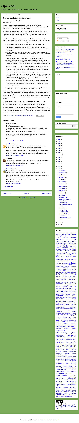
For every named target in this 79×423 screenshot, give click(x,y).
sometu (67, 353)
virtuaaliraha (65, 387)
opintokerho (58, 328)
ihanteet (69, 270)
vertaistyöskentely (71, 384)
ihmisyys (74, 270)
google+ (58, 266)
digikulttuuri (58, 249)
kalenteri (58, 282)
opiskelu (66, 328)
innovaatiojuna (59, 273)
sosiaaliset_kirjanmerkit (61, 356)
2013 (59, 157)
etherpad (74, 257)
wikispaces (59, 391)
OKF (62, 320)
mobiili (74, 311)
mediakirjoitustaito (60, 307)
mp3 (64, 314)
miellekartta (73, 308)
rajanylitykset (68, 345)
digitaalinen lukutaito (62, 250)
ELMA (70, 255)
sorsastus (74, 353)
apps (69, 237)
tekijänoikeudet (60, 363)
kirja (75, 286)
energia (74, 256)
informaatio (67, 272)
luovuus (74, 301)
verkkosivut (58, 379)
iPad (57, 275)
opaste (63, 321)
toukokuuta (62, 186)
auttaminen (67, 239)
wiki (63, 390)
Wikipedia (74, 390)
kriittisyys (66, 291)
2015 (59, 152)
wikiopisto (68, 390)
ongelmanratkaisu (72, 320)
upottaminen (64, 375)
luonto (64, 301)
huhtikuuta (62, 188)
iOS (75, 273)
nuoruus (74, 317)
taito (57, 360)
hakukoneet (67, 266)
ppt (75, 342)
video (57, 386)
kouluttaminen (59, 291)
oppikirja (74, 328)
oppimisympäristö (60, 336)
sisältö (68, 348)
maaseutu (69, 303)
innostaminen (73, 272)
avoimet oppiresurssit (61, 241)
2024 (59, 139)
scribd (57, 348)
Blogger (56, 419)
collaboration (73, 246)
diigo (64, 253)
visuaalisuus (73, 387)
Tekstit (59, 38)
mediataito (58, 308)
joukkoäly (58, 281)
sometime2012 (59, 353)
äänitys (70, 396)
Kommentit (60, 41)
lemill (64, 297)
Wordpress (66, 391)
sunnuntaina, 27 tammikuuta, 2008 (14, 140)
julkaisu (65, 281)
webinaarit (58, 390)
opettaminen (60, 325)
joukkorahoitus (64, 279)
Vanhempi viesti (46, 193)
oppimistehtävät (59, 335)
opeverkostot (70, 326)
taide (75, 359)
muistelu (67, 314)
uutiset (69, 375)
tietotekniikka (60, 368)
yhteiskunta (73, 391)
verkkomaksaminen (72, 378)
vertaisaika (73, 383)
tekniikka (67, 363)
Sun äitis (59, 357)
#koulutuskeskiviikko (60, 233)
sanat (71, 346)
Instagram (66, 273)
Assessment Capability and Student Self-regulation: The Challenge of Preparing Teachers (65, 51)
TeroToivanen (63, 364)
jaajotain (65, 278)
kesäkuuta (62, 184)
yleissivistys (74, 394)
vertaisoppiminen (60, 384)
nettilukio (65, 317)
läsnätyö (63, 303)
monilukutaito (73, 313)
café (73, 244)
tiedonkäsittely (67, 366)
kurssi (64, 293)
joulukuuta (62, 170)
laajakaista (67, 295)
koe (75, 288)
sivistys (74, 348)
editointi (63, 255)
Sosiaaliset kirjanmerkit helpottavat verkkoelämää (65, 201)
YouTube (58, 396)
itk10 (57, 276)
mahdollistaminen (59, 304)
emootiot (62, 256)
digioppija (74, 249)
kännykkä (68, 294)
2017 (59, 148)
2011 (59, 161)
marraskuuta (62, 172)
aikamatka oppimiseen (70, 234)
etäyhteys (73, 259)
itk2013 (71, 276)
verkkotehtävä (65, 379)
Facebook (64, 261)
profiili (60, 343)
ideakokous (65, 269)
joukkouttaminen (72, 279)
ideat (69, 269)
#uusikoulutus (73, 233)
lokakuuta (62, 175)
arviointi (74, 237)
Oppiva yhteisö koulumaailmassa (64, 211)
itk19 (60, 276)
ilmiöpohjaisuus (60, 272)
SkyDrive (58, 349)
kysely (62, 294)
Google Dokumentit (61, 264)
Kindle (70, 286)
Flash (57, 263)
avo (74, 239)
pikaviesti (62, 341)
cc (56, 246)
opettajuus (73, 323)
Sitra (72, 348)
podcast (58, 342)
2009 (59, 166)
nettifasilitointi (72, 316)
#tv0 (67, 233)
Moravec (61, 314)
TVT (57, 374)
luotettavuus (69, 301)
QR (60, 345)
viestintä (74, 386)
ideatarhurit (74, 269)
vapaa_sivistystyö (72, 377)
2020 (59, 141)
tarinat (66, 360)
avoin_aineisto (72, 241)
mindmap (74, 310)
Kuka (57, 20)
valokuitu (74, 375)
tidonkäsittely (73, 364)
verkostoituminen (71, 381)
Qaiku (57, 345)
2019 (59, 143)
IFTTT (64, 270)
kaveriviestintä (68, 283)
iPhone (61, 275)
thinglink (68, 364)
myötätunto (64, 316)
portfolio (67, 342)
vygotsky (70, 388)
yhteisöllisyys (73, 393)
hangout (58, 267)
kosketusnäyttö (63, 290)
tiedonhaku (58, 366)
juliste (62, 280)
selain (60, 348)
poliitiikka (63, 342)
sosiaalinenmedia (61, 355)
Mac (75, 303)
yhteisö (65, 393)
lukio (75, 300)
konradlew (44, 419)
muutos (58, 316)
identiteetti (58, 270)
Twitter (61, 374)
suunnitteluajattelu (60, 359)
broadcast (70, 244)
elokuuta (61, 179)
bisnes (75, 243)
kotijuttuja (70, 290)
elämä (57, 256)
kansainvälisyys (73, 282)
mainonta (67, 304)
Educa (66, 255)
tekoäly (57, 364)
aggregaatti (58, 234)
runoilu (75, 345)
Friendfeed (64, 263)
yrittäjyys (62, 396)
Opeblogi (8, 6)
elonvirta (74, 255)
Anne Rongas (9, 143)
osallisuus (58, 338)
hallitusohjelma (73, 266)
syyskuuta (62, 177)
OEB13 (57, 320)
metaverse (68, 308)
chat (60, 246)
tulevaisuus (73, 371)
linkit (71, 297)
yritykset (67, 396)
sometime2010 (73, 351)
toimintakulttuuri (60, 371)
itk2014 (74, 276)
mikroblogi (67, 310)
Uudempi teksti (7, 193)
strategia (70, 356)
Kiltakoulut (64, 286)
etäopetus (67, 259)
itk (72, 274)
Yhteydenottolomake (61, 29)
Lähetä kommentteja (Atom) (28, 197)
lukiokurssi (58, 301)
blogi (65, 245)
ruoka (57, 346)
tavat (67, 362)
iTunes (61, 278)
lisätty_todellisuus (60, 298)
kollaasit (57, 290)
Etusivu (26, 193)
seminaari (65, 348)
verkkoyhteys (59, 381)
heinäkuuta (62, 181)
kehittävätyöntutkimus (68, 285)
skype (62, 349)
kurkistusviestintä (59, 292)
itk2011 (67, 276)
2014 (59, 155)
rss (72, 345)
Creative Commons (62, 247)
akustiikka (58, 237)
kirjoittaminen (67, 288)
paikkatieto (74, 338)
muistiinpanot (73, 314)
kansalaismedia (59, 283)
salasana (67, 346)
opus (75, 336)
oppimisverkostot (72, 335)
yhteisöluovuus (60, 394)
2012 (59, 159)
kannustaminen (64, 282)
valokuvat (58, 377)
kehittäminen (59, 285)
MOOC (57, 314)
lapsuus (57, 297)
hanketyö (65, 268)
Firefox (74, 261)
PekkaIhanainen (69, 339)
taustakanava (59, 362)
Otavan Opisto (66, 338)
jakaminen (71, 278)
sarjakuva (74, 346)
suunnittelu (74, 357)
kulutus (70, 291)
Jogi (75, 277)
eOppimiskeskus (60, 257)
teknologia (73, 363)
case (75, 244)
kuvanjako (73, 293)
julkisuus (70, 281)
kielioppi (58, 286)
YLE (70, 394)
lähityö (57, 303)
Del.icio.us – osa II (63, 197)
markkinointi (73, 304)
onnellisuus (58, 321)
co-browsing (65, 246)
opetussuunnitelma (70, 325)
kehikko (74, 283)
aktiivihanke (73, 236)
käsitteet (74, 294)
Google (73, 263)
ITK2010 (64, 276)
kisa (73, 288)
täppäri (58, 375)
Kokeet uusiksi (62, 208)
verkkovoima (73, 379)
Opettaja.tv (66, 323)
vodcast (57, 388)
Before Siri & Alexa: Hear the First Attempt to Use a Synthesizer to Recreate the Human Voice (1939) (65, 63)
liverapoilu (74, 298)
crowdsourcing (73, 247)
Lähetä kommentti (9, 186)
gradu (62, 266)
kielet (75, 285)
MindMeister (59, 311)
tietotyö (74, 368)
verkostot (59, 383)
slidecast (68, 349)
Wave (75, 388)
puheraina (69, 343)
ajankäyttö (59, 236)
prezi (57, 343)
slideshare (74, 349)
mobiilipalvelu (67, 313)
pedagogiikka (60, 339)
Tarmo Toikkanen (72, 360)
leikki (61, 297)
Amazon (62, 237)
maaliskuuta (62, 190)
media (64, 305)
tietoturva (68, 368)
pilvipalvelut (67, 341)
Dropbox (68, 253)
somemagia (65, 351)
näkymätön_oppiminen (61, 318)
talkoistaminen (61, 360)
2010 (59, 164)
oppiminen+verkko (61, 332)
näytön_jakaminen (72, 318)
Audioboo (62, 239)
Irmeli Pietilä (69, 274)
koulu (74, 290)
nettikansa (58, 317)
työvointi (74, 374)
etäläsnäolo (59, 259)
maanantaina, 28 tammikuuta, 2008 (14, 165)
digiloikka (69, 249)
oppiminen (60, 330)
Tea (7, 158)
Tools (67, 371)
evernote (58, 261)
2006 (59, 224)
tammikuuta (62, 195)
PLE (72, 341)
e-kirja (72, 253)
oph (75, 326)
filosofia (70, 261)
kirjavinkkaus (59, 288)
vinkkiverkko (59, 387)
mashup (57, 305)
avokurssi (70, 243)
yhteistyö (59, 393)
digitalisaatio (59, 253)
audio (57, 239)
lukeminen (68, 300)
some (58, 351)
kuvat (57, 294)
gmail (68, 263)
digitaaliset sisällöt (70, 252)
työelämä (70, 374)
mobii (67, 311)
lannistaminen (73, 295)
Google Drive (72, 264)
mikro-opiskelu (59, 310)
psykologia (64, 343)
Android (66, 237)
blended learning (60, 245)
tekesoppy (74, 362)
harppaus (74, 267)
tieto (75, 366)
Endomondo (68, 256)
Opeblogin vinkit (69, 321)
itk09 (75, 275)
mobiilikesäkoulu (60, 313)
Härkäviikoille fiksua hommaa (64, 214)
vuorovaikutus (64, 388)
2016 (59, 150)
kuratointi (74, 291)
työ (66, 374)
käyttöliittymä (59, 295)
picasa (74, 339)
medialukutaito (73, 307)
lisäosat (74, 297)
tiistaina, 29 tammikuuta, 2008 (13, 183)
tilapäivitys (74, 369)
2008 (59, 168)
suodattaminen (67, 357)
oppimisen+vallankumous (70, 333)
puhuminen (73, 343)
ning (70, 317)
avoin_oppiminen (61, 243)
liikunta (68, 297)
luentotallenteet (59, 300)
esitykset (68, 257)
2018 (59, 146)
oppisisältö (69, 336)
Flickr (60, 263)
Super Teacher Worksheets (63, 59)
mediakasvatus (72, 305)
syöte (66, 359)
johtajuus (58, 279)
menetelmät (63, 308)
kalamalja (74, 280)
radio (63, 345)
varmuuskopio (59, 378)
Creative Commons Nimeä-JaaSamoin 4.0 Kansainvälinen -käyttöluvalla (66, 407)
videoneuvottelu (65, 386)
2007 (59, 222)
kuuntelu (69, 293)
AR (71, 237)
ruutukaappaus (62, 346)
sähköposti (71, 359)
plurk (75, 341)
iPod (64, 275)
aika (62, 234)
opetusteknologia (61, 326)
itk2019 (57, 277)
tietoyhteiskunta (61, 369)
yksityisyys (66, 394)
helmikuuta (62, 193)
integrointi (71, 273)
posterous (72, 342)
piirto (57, 341)
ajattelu (67, 236)
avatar (71, 239)
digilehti (64, 249)
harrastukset (59, 269)
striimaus (74, 356)
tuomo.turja (9, 168)
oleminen (66, 320)
